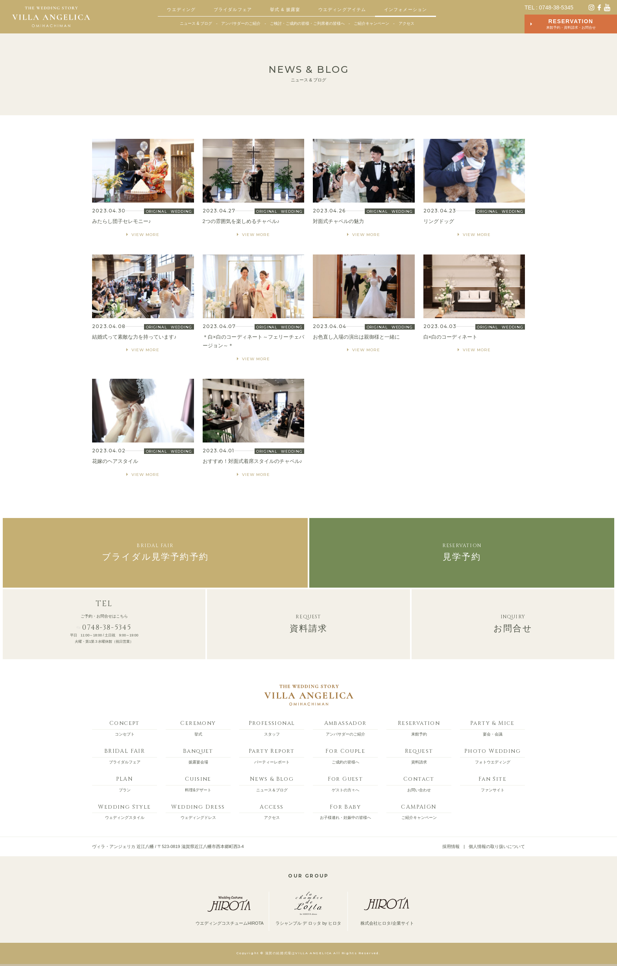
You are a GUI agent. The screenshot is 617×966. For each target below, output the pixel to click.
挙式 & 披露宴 (285, 9)
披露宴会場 (198, 754)
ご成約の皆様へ (345, 754)
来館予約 (418, 726)
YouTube (607, 7)
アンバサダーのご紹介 (240, 23)
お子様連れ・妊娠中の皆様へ (345, 810)
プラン (124, 782)
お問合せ (513, 623)
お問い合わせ (418, 782)
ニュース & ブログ (196, 23)
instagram (591, 7)
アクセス (406, 23)
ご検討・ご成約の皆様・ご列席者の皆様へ (307, 23)
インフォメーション (405, 9)
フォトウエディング (492, 754)
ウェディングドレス (198, 810)
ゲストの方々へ (345, 782)
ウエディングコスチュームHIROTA (230, 908)
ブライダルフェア (233, 9)
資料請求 (308, 623)
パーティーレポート (271, 754)
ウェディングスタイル (124, 810)
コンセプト (124, 726)
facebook (599, 7)
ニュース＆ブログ (271, 782)
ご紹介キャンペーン (371, 23)
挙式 (198, 726)
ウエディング (181, 9)
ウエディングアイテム (342, 9)
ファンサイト (492, 782)
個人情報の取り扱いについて (497, 846)
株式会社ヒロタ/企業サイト (387, 908)
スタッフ (271, 726)
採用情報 (451, 846)
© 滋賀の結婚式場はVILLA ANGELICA (296, 953)
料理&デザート (198, 782)
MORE (143, 189)
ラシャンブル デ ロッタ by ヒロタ (308, 908)
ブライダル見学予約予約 (155, 552)
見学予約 (461, 552)
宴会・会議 (492, 726)
